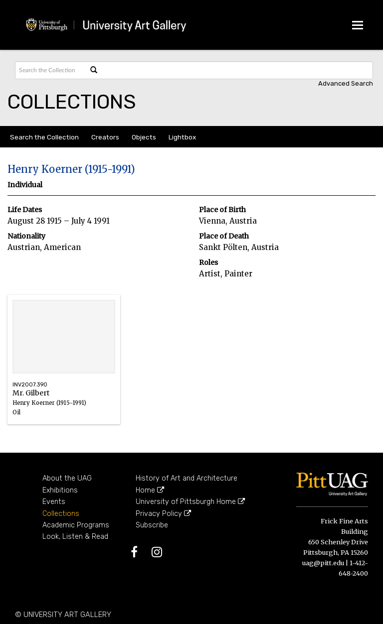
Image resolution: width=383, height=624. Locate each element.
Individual (24, 185)
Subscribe (152, 525)
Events (53, 502)
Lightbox (182, 137)
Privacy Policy (163, 513)
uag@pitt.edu (323, 563)
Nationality (26, 236)
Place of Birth (222, 210)
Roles (208, 262)
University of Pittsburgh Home (190, 502)
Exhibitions (60, 490)
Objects (144, 137)
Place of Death (224, 236)
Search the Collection (44, 137)
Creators (105, 137)
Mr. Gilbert (63, 407)
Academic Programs (75, 525)
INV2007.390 (29, 384)
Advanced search (345, 83)
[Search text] (50, 70)
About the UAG (67, 478)
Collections (60, 513)
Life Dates (24, 210)
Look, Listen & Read (75, 536)
